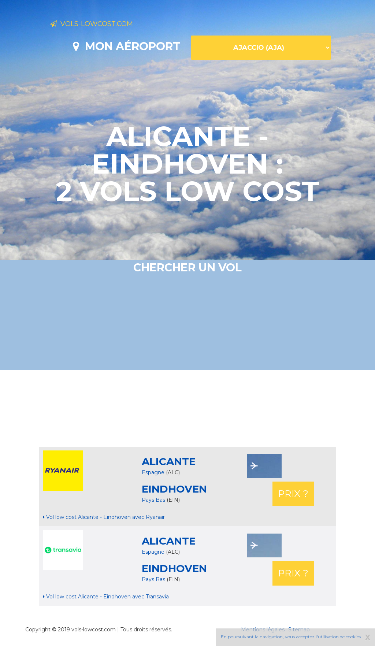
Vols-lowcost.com (108, 25)
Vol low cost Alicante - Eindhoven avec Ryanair (104, 517)
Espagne (153, 472)
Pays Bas (154, 500)
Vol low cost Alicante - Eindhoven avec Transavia (106, 596)
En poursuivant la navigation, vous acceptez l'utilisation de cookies (291, 636)
